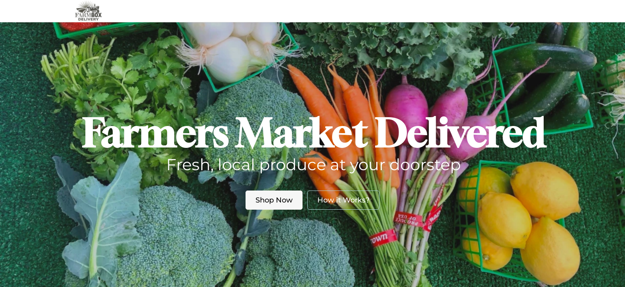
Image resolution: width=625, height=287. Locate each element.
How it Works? (343, 200)
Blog (345, 10)
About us (304, 10)
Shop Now (274, 200)
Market (265, 10)
